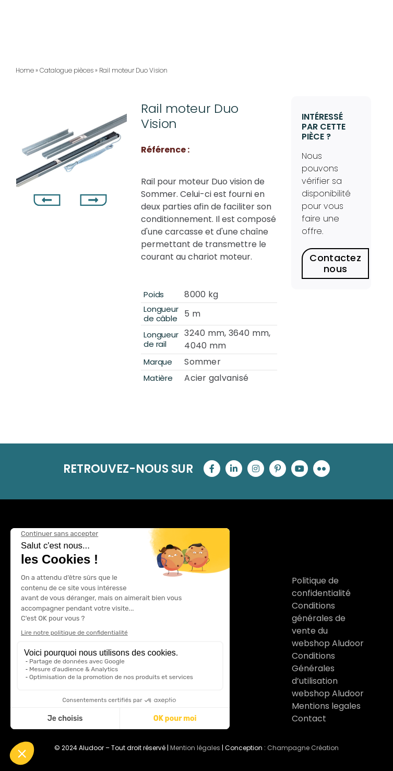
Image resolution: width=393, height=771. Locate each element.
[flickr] (321, 468)
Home (25, 70)
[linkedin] (233, 468)
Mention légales (195, 747)
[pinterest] (277, 468)
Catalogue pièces (66, 70)
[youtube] (299, 468)
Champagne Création (303, 747)
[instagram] (255, 468)
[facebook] (212, 468)
